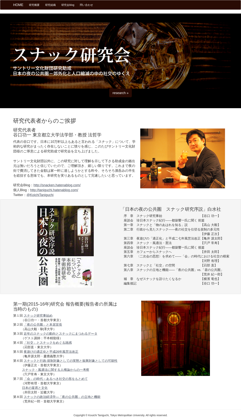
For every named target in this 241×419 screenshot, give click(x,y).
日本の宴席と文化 (35, 388)
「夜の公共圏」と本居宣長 (43, 324)
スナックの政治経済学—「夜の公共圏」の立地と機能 (62, 397)
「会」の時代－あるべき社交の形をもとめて (56, 379)
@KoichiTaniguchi (40, 195)
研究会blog (67, 4)
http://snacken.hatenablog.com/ (57, 185)
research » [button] (120, 93)
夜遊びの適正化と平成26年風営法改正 (51, 352)
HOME (18, 5)
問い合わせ (86, 4)
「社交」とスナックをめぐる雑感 (48, 342)
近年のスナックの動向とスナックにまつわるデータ (60, 333)
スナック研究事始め (38, 315)
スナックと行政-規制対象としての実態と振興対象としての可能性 (71, 361)
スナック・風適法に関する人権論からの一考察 (55, 370)
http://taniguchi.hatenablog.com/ (54, 190)
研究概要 (35, 4)
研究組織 (50, 4)
